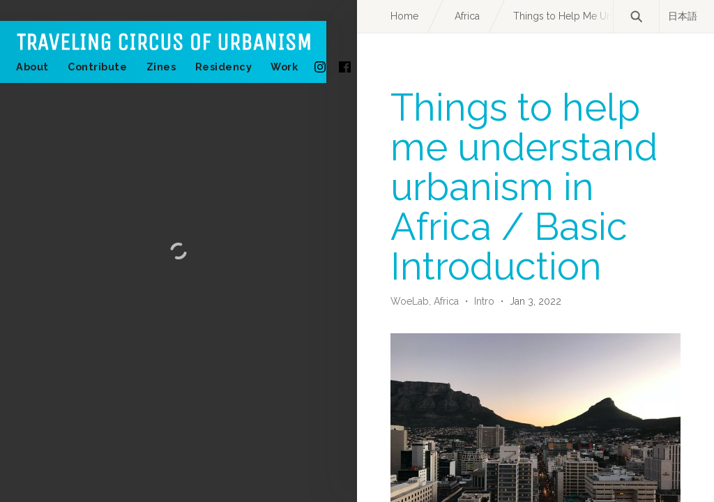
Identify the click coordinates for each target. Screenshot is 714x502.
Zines (161, 67)
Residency (223, 67)
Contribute (97, 67)
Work (284, 67)
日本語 (682, 16)
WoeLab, (412, 301)
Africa (448, 301)
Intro (484, 301)
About (32, 67)
